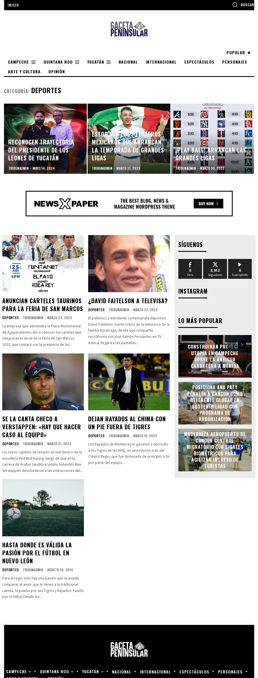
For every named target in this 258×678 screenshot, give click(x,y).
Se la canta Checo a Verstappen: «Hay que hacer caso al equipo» (41, 417)
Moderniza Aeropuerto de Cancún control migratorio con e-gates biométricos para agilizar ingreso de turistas (215, 448)
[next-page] (242, 343)
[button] (243, 4)
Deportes (9, 314)
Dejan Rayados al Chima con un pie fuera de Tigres (125, 417)
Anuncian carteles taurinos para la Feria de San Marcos (42, 302)
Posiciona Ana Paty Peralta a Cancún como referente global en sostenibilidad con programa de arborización (215, 401)
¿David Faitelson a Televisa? (122, 299)
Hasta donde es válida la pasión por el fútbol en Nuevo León (40, 532)
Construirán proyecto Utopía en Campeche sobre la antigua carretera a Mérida (215, 354)
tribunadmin (31, 314)
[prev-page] (232, 343)
